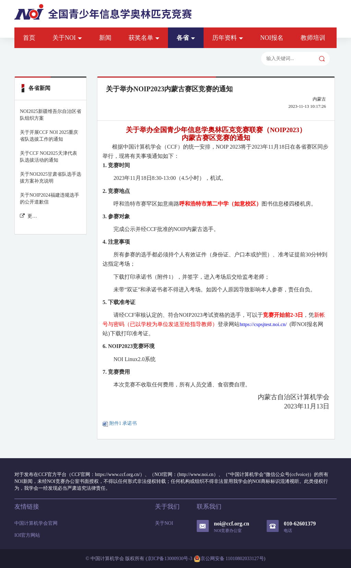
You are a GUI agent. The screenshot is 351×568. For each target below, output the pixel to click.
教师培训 (313, 37)
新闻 (105, 37)
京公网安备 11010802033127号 (229, 558)
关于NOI (67, 37)
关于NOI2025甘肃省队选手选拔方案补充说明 (50, 178)
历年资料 (227, 37)
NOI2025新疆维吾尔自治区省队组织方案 (50, 115)
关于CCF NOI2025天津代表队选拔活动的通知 (48, 157)
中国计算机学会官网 (36, 523)
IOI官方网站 (27, 535)
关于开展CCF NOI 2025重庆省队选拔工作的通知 (49, 136)
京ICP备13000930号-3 (169, 558)
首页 (29, 37)
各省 (186, 37)
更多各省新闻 (28, 216)
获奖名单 (144, 37)
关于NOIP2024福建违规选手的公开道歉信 (49, 199)
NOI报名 (271, 37)
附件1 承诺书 (119, 423)
